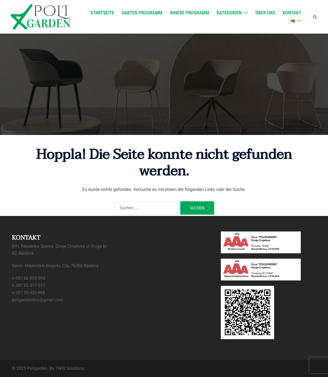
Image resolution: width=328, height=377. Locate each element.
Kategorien (229, 12)
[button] (315, 16)
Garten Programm (142, 12)
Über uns (265, 12)
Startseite (102, 12)
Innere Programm (189, 12)
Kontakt (292, 12)
